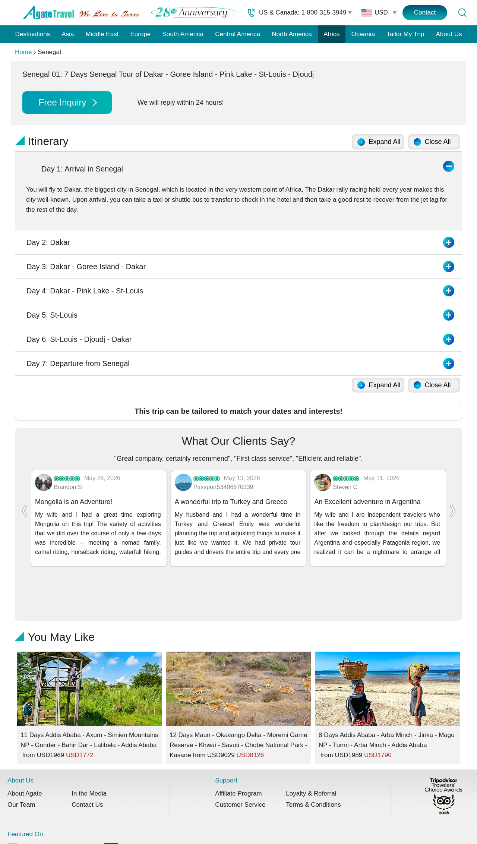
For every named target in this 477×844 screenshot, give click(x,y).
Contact (425, 12)
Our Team (21, 762)
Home (23, 52)
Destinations (32, 34)
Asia (67, 34)
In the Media (89, 751)
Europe (140, 34)
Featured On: (229, 803)
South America (182, 34)
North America (292, 34)
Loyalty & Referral (311, 751)
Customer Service (240, 762)
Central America (237, 34)
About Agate (24, 751)
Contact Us (87, 762)
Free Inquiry (67, 102)
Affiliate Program (238, 751)
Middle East (102, 34)
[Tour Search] (462, 12)
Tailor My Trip (405, 34)
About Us (449, 34)
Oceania (363, 34)
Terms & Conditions (313, 762)
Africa (331, 34)
